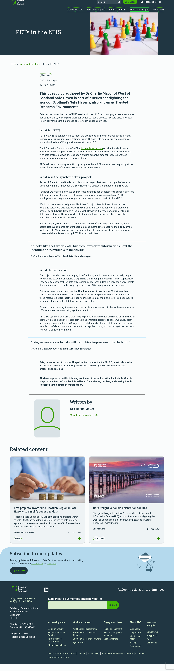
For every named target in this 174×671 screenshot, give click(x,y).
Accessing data (56, 629)
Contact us (130, 6)
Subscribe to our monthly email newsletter (75, 606)
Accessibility (93, 660)
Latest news (152, 639)
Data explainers (111, 646)
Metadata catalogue (57, 652)
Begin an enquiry (56, 636)
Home (13, 70)
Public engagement (113, 636)
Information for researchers (55, 647)
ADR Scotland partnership (85, 636)
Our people (135, 636)
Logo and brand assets (58, 664)
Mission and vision (135, 644)
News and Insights (152, 631)
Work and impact (82, 629)
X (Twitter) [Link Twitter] (37, 570)
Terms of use (54, 660)
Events (150, 646)
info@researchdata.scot (22, 605)
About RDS (135, 629)
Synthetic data (79, 649)
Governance (135, 653)
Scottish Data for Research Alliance (85, 641)
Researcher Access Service (57, 641)
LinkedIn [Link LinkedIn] (52, 570)
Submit (113, 612)
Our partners (135, 639)
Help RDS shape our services (113, 641)
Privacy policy (69, 660)
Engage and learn (113, 629)
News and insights (28, 70)
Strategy (134, 649)
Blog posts (45, 82)
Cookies (81, 660)
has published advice (92, 155)
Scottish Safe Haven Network (87, 646)
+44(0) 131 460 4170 (21, 608)
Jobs (104, 660)
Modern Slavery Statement (120, 660)
